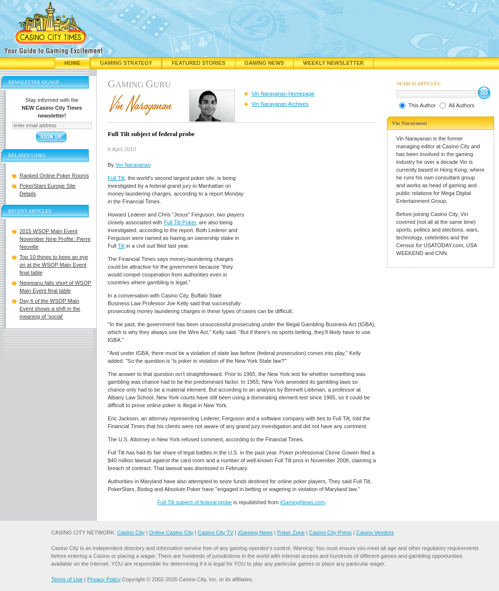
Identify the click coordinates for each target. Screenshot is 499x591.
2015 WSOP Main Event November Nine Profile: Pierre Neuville (55, 239)
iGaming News (255, 532)
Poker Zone (291, 532)
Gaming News (264, 63)
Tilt (121, 246)
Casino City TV (215, 532)
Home (72, 63)
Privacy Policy (103, 579)
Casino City (130, 532)
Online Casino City (171, 532)
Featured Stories (198, 63)
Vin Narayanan (133, 165)
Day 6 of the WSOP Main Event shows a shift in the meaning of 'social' (49, 308)
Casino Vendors (375, 532)
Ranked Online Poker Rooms (54, 175)
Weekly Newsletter (333, 63)
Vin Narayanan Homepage (282, 94)
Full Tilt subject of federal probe (194, 502)
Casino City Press (330, 532)
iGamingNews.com (302, 502)
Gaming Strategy (126, 63)
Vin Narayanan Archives (279, 104)
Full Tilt (116, 178)
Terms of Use (67, 579)
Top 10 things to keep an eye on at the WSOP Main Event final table (53, 265)
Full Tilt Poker (180, 222)
